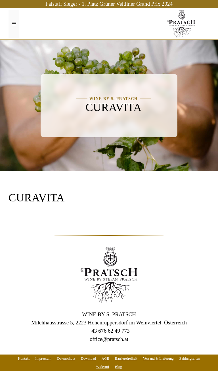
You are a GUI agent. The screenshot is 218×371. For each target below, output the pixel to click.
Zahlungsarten (189, 358)
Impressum (43, 358)
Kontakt (24, 358)
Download (88, 358)
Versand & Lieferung (158, 358)
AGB (105, 358)
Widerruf (102, 367)
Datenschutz (66, 358)
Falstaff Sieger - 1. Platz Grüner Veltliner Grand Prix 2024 (109, 4)
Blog (118, 367)
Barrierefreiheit (126, 358)
